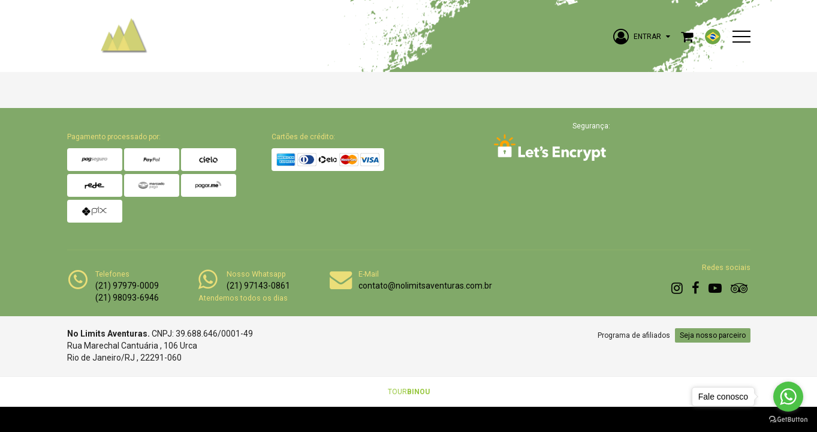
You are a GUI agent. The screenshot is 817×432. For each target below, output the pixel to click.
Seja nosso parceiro (713, 335)
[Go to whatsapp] (788, 397)
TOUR (409, 392)
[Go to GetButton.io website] (788, 420)
